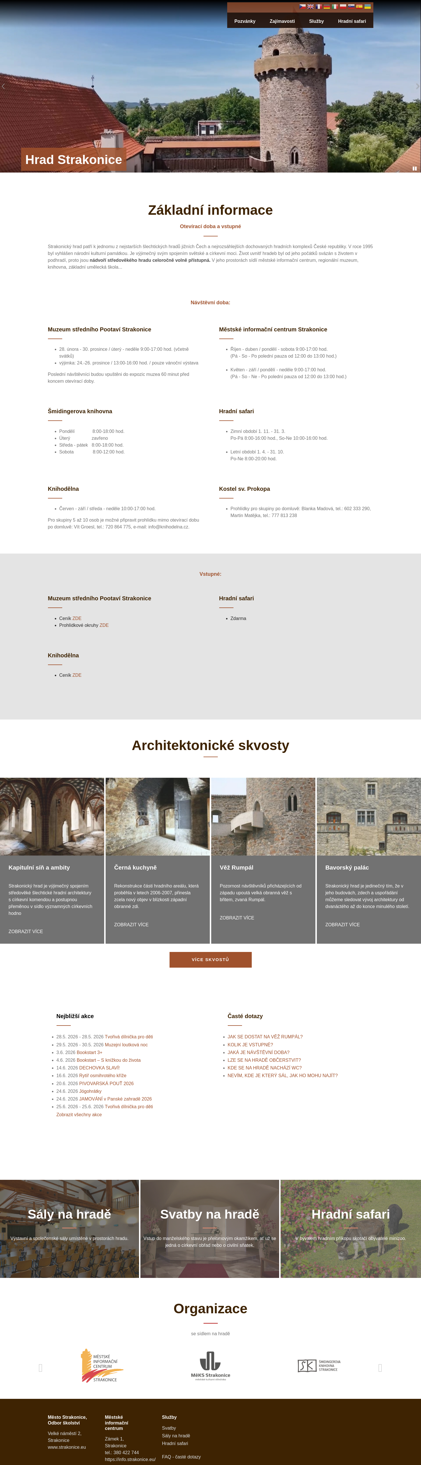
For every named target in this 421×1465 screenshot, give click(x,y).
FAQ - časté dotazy (181, 1454)
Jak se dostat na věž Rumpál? (265, 1036)
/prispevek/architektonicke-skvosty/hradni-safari (351, 1228)
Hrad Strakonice (73, 160)
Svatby (169, 1425)
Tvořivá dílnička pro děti (129, 1036)
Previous (41, 1366)
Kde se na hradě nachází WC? (265, 1067)
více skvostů (210, 959)
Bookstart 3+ (89, 1052)
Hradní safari (352, 21)
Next (380, 1366)
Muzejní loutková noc (126, 1044)
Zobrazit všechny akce (79, 1114)
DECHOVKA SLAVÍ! (99, 1067)
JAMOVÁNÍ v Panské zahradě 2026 (115, 1099)
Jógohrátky (90, 1091)
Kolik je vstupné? (250, 1044)
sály (69, 1228)
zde (77, 618)
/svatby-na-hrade (209, 1228)
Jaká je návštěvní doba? (259, 1052)
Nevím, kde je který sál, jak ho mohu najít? (283, 1075)
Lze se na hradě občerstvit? (264, 1060)
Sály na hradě (176, 1433)
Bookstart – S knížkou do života (109, 1060)
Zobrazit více (26, 931)
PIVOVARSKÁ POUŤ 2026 (106, 1083)
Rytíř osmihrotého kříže (102, 1075)
